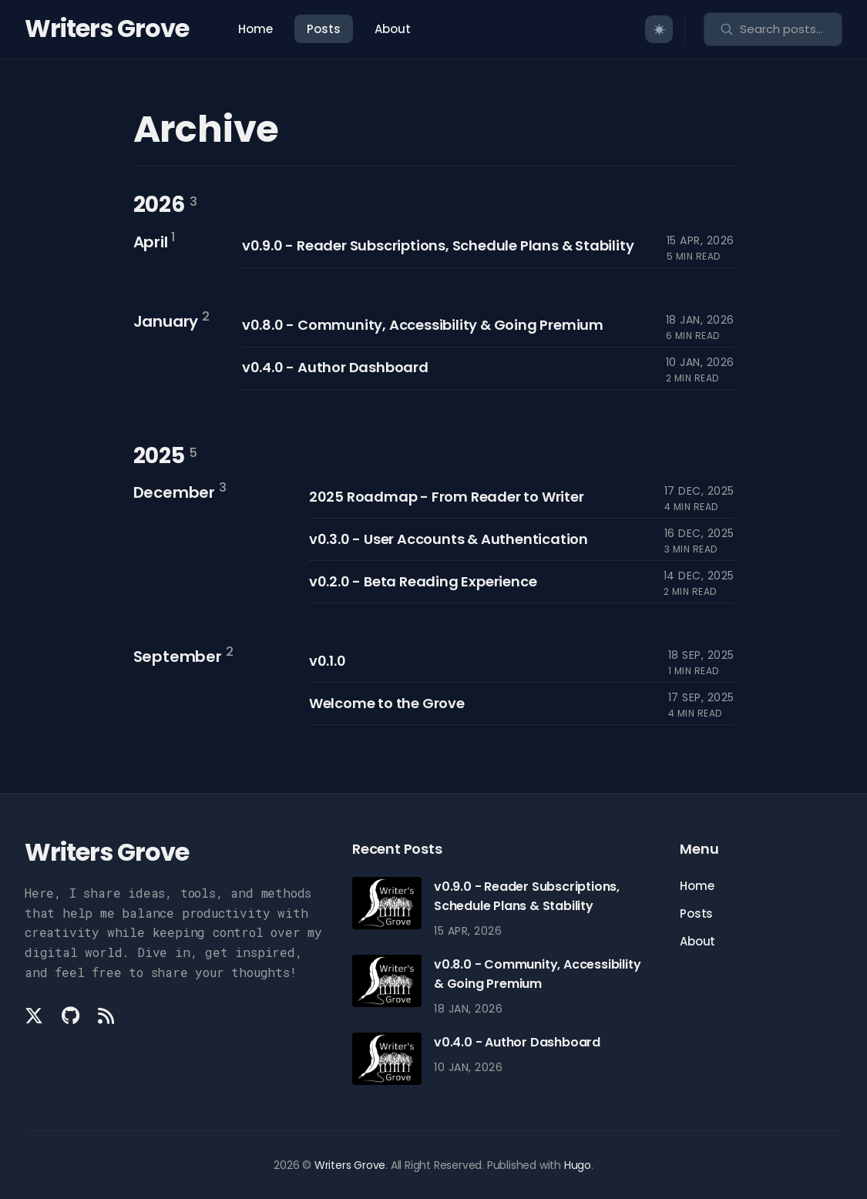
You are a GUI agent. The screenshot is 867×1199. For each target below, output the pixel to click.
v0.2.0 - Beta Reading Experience (423, 581)
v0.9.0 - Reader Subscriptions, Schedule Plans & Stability (438, 245)
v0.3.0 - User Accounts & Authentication (448, 539)
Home (255, 29)
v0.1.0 (327, 660)
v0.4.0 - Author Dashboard (335, 367)
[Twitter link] (35, 1015)
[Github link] (70, 1015)
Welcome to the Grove (387, 703)
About (393, 29)
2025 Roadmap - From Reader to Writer (446, 496)
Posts (324, 29)
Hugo (577, 1165)
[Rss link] (106, 1015)
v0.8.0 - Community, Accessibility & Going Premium (422, 324)
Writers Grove (107, 28)
